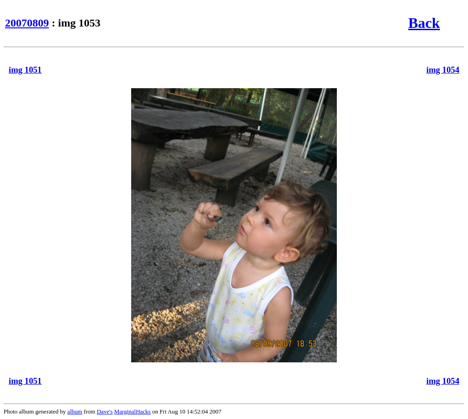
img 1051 (25, 69)
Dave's (105, 411)
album (74, 411)
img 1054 (442, 69)
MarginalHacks (132, 411)
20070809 (27, 23)
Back (424, 23)
